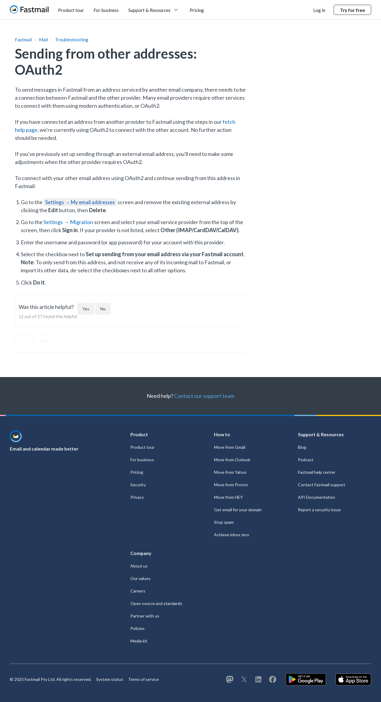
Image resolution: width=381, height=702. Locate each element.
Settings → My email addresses (80, 202)
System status (109, 679)
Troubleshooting (71, 39)
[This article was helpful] (85, 309)
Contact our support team (204, 396)
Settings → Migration (68, 222)
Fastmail (23, 39)
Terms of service (143, 679)
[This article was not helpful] (103, 309)
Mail (43, 39)
